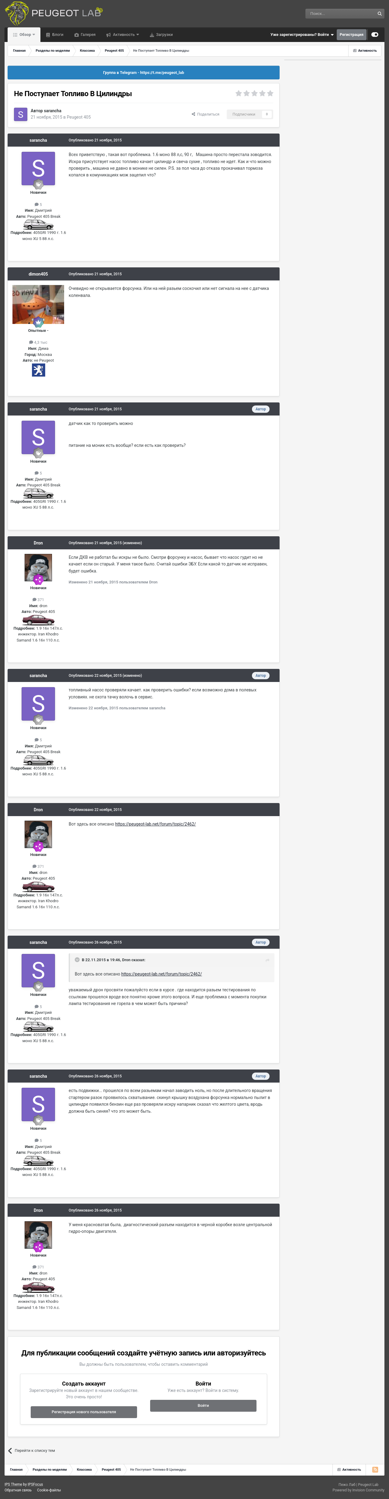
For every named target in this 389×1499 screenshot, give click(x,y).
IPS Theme (13, 1484)
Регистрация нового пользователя (84, 1412)
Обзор (25, 34)
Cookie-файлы (49, 1490)
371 (38, 599)
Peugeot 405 (79, 117)
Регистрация (351, 34)
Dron (38, 543)
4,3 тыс (38, 342)
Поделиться (205, 114)
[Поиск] (326, 14)
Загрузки (164, 34)
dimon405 (38, 274)
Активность (124, 34)
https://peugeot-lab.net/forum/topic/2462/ (155, 824)
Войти (203, 1405)
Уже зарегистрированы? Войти (302, 34)
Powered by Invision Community (358, 1490)
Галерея (88, 34)
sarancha (52, 110)
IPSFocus (35, 1484)
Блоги (57, 34)
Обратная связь (18, 1490)
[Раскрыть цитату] (78, 959)
